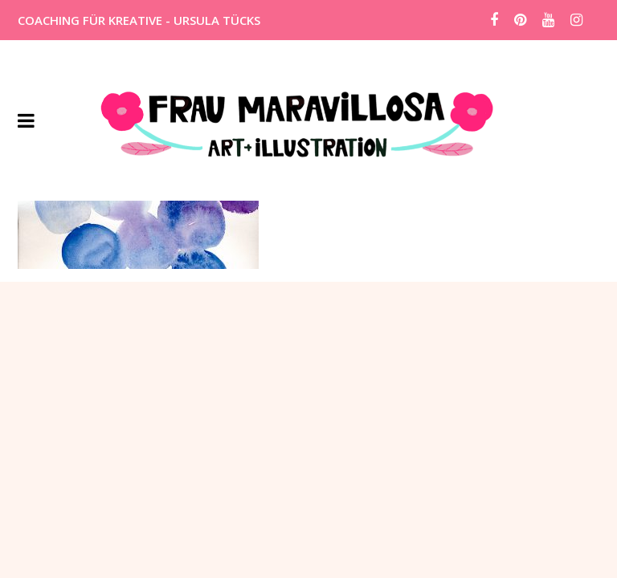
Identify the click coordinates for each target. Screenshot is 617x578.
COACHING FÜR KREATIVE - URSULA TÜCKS (139, 20)
